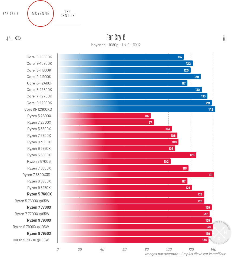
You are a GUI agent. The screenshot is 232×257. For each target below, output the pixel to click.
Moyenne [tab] (40, 13)
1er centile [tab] (68, 13)
